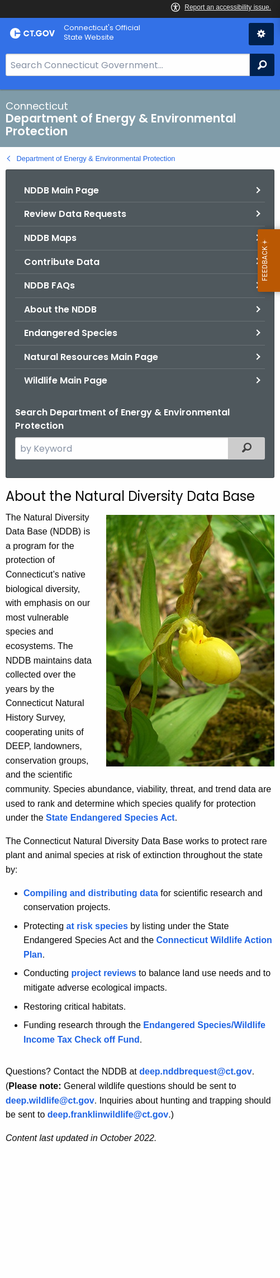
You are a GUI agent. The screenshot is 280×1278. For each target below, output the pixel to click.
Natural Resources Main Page (91, 357)
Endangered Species (70, 332)
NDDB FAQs (49, 285)
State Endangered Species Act (110, 817)
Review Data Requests (75, 213)
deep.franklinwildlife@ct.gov (108, 1114)
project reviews (103, 973)
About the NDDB (60, 309)
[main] (140, 683)
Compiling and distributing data (90, 893)
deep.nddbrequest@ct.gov (195, 1071)
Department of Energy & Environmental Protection (96, 158)
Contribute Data (61, 261)
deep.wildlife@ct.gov (50, 1100)
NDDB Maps (50, 237)
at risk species (96, 926)
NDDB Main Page (61, 190)
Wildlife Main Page (65, 380)
